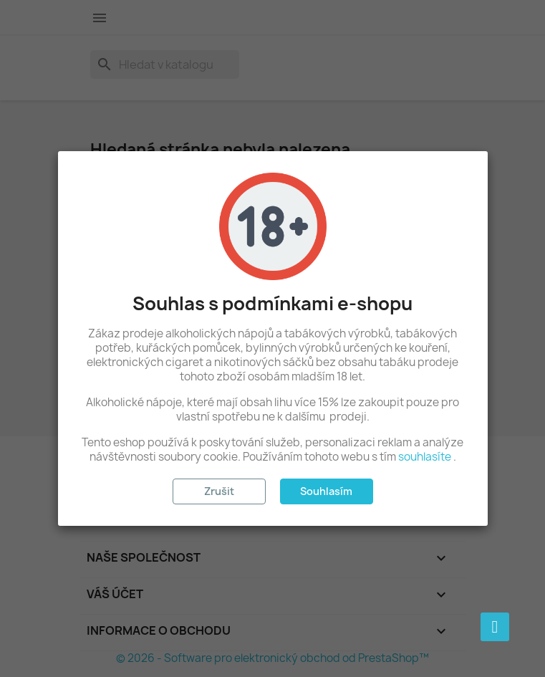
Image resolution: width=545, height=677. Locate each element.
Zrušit (219, 491)
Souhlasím (326, 491)
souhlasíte (424, 456)
